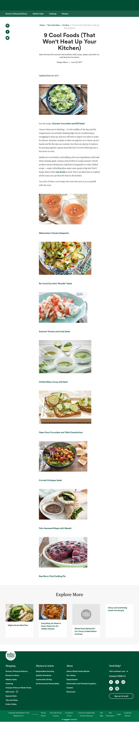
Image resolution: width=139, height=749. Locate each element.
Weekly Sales (11, 706)
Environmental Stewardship (47, 710)
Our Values (71, 702)
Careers (69, 715)
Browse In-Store (12, 702)
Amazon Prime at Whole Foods (18, 715)
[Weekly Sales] (38, 13)
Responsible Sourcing (45, 698)
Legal (119, 741)
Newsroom (70, 719)
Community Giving (44, 706)
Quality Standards (43, 702)
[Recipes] (65, 13)
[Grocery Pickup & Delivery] (16, 13)
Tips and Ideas (12, 727)
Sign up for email (121, 723)
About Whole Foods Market (77, 698)
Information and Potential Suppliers (81, 710)
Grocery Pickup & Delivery (17, 698)
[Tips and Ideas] (53, 25)
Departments (72, 706)
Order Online (11, 731)
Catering (9, 710)
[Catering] (52, 13)
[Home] (42, 25)
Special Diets (11, 723)
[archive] (65, 25)
